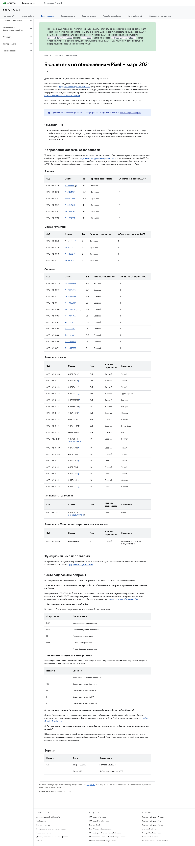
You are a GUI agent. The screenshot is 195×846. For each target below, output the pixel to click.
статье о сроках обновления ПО (123, 599)
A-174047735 (70, 296)
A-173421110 (70, 329)
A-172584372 (70, 322)
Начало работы (27, 16)
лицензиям (91, 785)
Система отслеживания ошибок (155, 841)
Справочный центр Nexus (152, 825)
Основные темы (68, 16)
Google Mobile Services (151, 833)
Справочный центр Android (153, 817)
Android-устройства (112, 16)
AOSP (46, 55)
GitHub (39, 841)
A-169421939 (70, 198)
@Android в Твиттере (97, 817)
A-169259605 (70, 290)
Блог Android (94, 825)
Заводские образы (43, 833)
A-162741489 (70, 335)
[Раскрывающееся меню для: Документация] (37, 3)
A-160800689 (70, 303)
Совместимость (89, 16)
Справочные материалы (160, 16)
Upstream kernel (74, 441)
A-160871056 (70, 316)
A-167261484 (70, 192)
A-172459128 (70, 309)
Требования (41, 821)
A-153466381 (70, 211)
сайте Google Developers (130, 112)
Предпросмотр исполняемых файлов (51, 829)
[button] (14, 20)
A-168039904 (70, 342)
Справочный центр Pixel (151, 821)
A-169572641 (70, 247)
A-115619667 (70, 185)
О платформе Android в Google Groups (105, 833)
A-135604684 (70, 283)
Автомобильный (135, 16)
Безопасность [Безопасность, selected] (47, 16)
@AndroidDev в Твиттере (99, 821)
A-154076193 (70, 254)
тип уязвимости (86, 158)
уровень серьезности (104, 158)
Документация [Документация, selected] (28, 3)
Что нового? (8, 16)
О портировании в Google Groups (102, 841)
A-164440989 (70, 348)
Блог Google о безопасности (101, 829)
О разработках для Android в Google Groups (107, 837)
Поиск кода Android (53, 3)
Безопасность (71, 55)
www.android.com (149, 829)
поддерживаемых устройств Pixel (74, 87)
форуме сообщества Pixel (81, 564)
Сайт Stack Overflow (150, 837)
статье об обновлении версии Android (62, 95)
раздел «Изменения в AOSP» (78, 44)
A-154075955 (70, 260)
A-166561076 (70, 205)
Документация (11, 10)
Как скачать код (43, 825)
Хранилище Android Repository (48, 817)
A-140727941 (70, 218)
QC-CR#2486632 (75, 515)
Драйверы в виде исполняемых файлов (52, 837)
